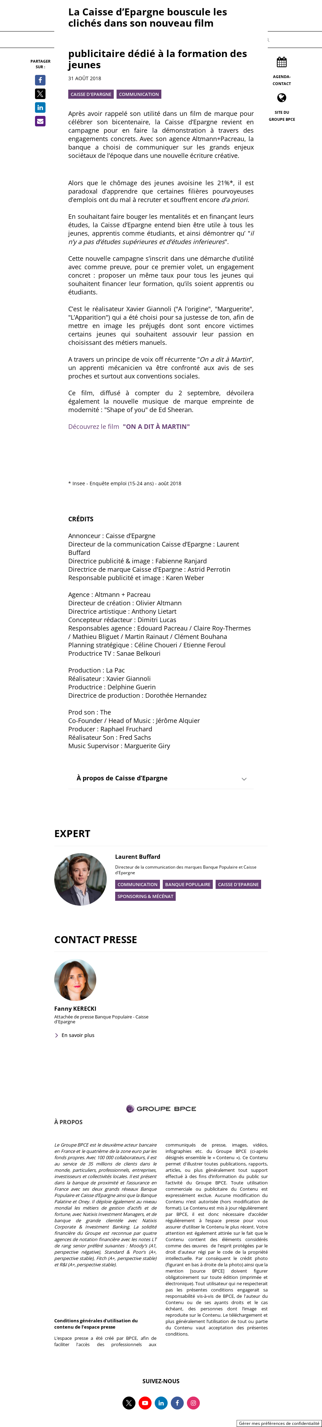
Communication (139, 94)
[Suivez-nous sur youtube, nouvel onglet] (145, 1403)
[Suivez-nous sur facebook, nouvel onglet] (177, 1403)
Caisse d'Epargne (91, 94)
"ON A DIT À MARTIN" (156, 426)
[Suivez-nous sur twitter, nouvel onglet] (128, 1403)
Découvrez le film (95, 426)
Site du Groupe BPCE (282, 116)
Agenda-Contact (282, 80)
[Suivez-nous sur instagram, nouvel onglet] (193, 1403)
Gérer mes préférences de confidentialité (279, 1423)
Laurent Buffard (137, 857)
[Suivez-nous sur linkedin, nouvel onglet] (161, 1403)
